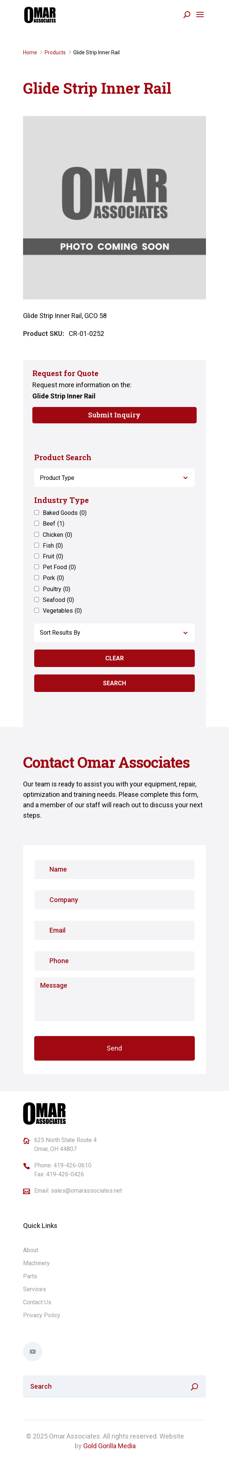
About (30, 1250)
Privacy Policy (41, 1315)
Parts (30, 1276)
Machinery (36, 1263)
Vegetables (62, 610)
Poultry (56, 589)
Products (55, 52)
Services (34, 1289)
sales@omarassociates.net (86, 1190)
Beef (53, 523)
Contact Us (37, 1302)
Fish (53, 545)
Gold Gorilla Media (109, 1446)
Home (30, 52)
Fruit (53, 556)
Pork (53, 577)
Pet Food (59, 567)
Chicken (57, 534)
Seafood (58, 599)
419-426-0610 (72, 1165)
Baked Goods (65, 512)
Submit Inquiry (114, 414)
